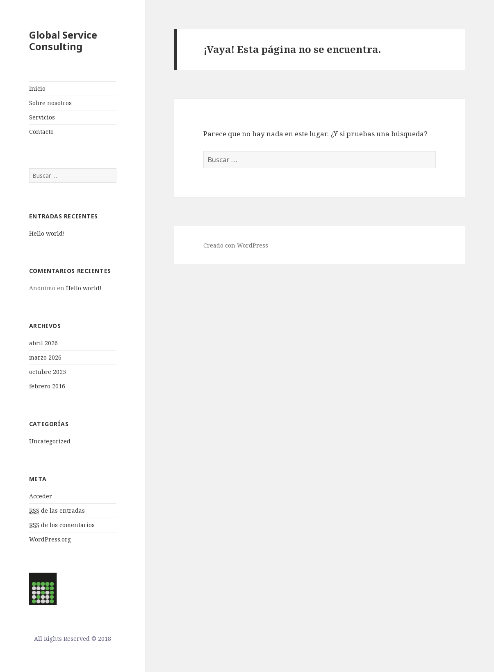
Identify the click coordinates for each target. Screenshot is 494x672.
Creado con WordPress (235, 245)
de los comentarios (62, 525)
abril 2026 (43, 343)
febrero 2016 (47, 386)
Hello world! (47, 233)
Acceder (40, 496)
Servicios (42, 117)
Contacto (41, 131)
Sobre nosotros (50, 103)
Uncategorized (50, 441)
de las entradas (57, 511)
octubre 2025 (47, 372)
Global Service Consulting (63, 40)
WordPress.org (50, 539)
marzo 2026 (45, 357)
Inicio (37, 88)
